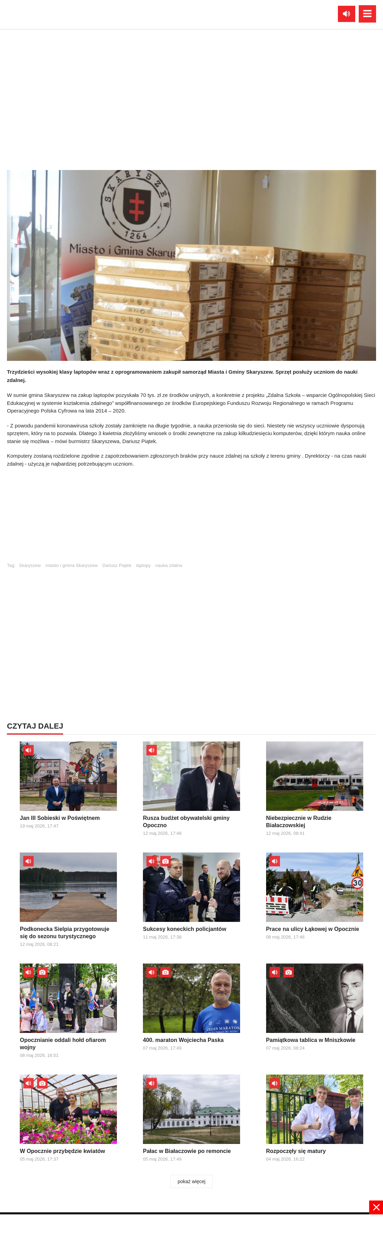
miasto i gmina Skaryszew (71, 565)
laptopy (143, 565)
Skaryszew (30, 565)
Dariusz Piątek (116, 565)
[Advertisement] (191, 518)
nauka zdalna (168, 565)
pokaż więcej (191, 1181)
